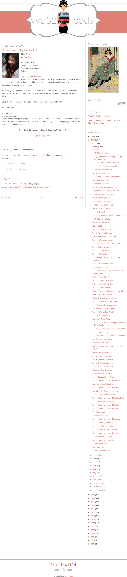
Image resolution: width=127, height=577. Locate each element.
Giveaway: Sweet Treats (101, 447)
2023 (93, 533)
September (97, 480)
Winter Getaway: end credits (103, 440)
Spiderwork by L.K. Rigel (102, 437)
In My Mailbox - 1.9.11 (101, 219)
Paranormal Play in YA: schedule (105, 166)
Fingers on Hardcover (100, 332)
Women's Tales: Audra (101, 287)
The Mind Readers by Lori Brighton (106, 177)
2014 (93, 502)
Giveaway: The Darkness (102, 370)
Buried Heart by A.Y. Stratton (103, 402)
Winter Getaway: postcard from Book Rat (108, 398)
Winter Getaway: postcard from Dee (106, 381)
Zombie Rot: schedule (101, 316)
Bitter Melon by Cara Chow (102, 426)
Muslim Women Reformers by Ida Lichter (108, 291)
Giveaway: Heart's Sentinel (103, 384)
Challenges (92, 120)
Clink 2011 (96, 150)
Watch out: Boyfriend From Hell (104, 187)
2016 (93, 509)
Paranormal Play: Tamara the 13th (105, 191)
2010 (93, 140)
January (96, 147)
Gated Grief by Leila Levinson (104, 298)
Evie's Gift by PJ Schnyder (102, 373)
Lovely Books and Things (108, 120)
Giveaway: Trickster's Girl (102, 170)
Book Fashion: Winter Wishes (104, 395)
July (94, 473)
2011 (93, 143)
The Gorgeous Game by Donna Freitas (107, 412)
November (97, 487)
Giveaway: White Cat (100, 180)
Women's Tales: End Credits (103, 312)
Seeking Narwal (98, 212)
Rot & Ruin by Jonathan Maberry (105, 391)
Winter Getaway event (17, 169)
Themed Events (100, 123)
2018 (93, 516)
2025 (93, 540)
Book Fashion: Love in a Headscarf (106, 244)
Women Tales (42, 187)
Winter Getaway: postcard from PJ (105, 405)
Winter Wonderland (37, 155)
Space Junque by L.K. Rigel (103, 377)
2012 (93, 495)
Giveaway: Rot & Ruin (101, 319)
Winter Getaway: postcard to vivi (105, 409)
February (96, 455)
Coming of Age (30, 187)
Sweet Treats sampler (100, 451)
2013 (93, 498)
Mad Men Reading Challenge (103, 309)
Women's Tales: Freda (101, 251)
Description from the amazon (32, 77)
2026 (93, 544)
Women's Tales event (17, 164)
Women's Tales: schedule (102, 240)
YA (50, 187)
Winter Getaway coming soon (103, 247)
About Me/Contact (95, 116)
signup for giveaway (43, 136)
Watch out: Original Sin (101, 198)
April (95, 462)
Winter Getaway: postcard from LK (105, 388)
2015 (93, 505)
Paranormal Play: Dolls (101, 184)
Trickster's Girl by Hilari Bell (103, 205)
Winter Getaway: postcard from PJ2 (106, 419)
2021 (93, 526)
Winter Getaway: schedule (102, 359)
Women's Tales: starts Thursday (104, 229)
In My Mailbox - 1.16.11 (101, 267)
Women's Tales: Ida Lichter (102, 264)
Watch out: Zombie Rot (101, 222)
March (95, 459)
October (96, 483)
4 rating (11, 187)
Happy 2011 (97, 226)
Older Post (79, 198)
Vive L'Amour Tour (99, 444)
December (97, 490)
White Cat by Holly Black (102, 233)
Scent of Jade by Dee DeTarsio (104, 430)
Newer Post (6, 198)
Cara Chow (27, 57)
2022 (93, 530)
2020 (93, 523)
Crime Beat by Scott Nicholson (104, 236)
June (95, 469)
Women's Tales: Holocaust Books (105, 301)
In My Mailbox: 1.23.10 (101, 343)
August (96, 476)
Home (43, 198)
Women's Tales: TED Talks (102, 280)
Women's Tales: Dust (100, 277)
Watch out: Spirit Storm (101, 173)
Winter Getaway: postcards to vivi (105, 433)
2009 (93, 136)
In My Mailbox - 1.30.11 (101, 416)
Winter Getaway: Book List (102, 363)
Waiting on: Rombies (100, 352)
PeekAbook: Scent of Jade (102, 366)
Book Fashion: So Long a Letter (104, 305)
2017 (93, 512)
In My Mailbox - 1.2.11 (101, 153)
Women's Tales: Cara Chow (103, 284)
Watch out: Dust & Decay (102, 339)
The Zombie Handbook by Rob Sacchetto (108, 336)
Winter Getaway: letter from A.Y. (104, 423)
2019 (93, 519)
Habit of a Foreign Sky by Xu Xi (104, 294)
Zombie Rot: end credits (101, 356)
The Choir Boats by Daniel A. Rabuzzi (107, 215)
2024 (93, 537)
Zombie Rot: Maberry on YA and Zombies (108, 329)
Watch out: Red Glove (101, 208)
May (95, 466)
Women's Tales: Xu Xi (100, 254)
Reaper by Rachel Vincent (102, 194)
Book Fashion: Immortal (101, 201)
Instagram (107, 116)
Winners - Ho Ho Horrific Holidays (105, 163)
